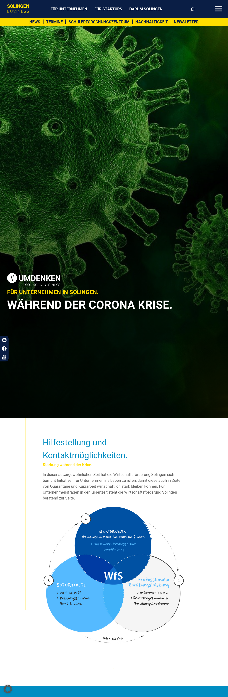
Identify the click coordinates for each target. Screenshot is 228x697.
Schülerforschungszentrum (99, 22)
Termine (54, 22)
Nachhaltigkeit (151, 22)
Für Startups (108, 9)
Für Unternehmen (69, 9)
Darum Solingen (146, 9)
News (34, 22)
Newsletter (186, 22)
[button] (8, 689)
